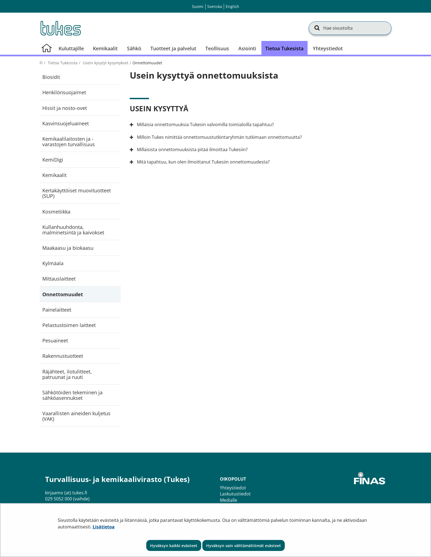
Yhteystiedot (233, 488)
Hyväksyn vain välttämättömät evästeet (243, 545)
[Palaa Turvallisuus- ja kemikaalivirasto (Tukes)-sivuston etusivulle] (60, 28)
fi (41, 62)
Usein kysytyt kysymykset (105, 62)
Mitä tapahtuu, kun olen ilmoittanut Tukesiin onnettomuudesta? (202, 162)
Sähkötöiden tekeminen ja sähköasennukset (72, 395)
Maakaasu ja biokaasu (67, 248)
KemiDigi (52, 159)
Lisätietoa (104, 527)
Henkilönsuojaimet (64, 92)
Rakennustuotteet (62, 356)
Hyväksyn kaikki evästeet (173, 545)
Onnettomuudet (62, 294)
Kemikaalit (54, 175)
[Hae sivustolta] (350, 28)
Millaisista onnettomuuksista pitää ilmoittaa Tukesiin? (191, 149)
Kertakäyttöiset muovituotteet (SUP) (76, 193)
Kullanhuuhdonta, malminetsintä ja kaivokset (73, 230)
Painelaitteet (56, 309)
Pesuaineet (55, 340)
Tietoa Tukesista (62, 62)
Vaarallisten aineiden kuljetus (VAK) (76, 416)
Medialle (228, 500)
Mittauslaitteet (59, 278)
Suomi (197, 6)
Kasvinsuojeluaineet (65, 123)
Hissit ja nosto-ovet (64, 108)
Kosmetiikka (56, 211)
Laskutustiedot (235, 494)
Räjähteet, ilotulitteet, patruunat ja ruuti (67, 374)
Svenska (214, 6)
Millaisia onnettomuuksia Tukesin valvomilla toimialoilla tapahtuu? (204, 124)
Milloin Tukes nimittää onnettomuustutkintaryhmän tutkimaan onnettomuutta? (218, 137)
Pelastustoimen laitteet (69, 325)
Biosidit (51, 77)
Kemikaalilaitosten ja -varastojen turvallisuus (68, 141)
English (232, 6)
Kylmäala (52, 263)
